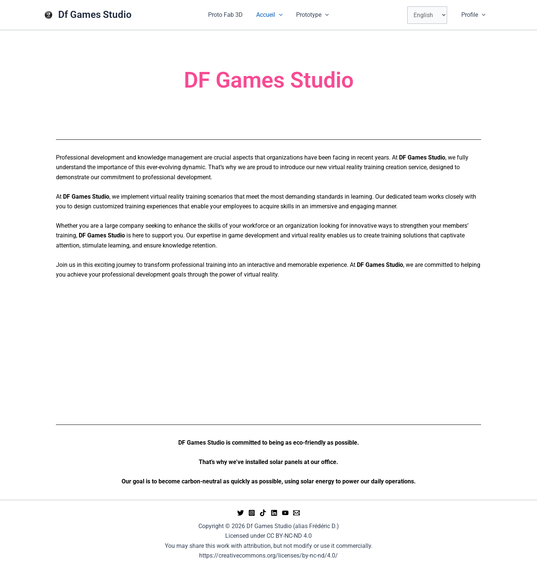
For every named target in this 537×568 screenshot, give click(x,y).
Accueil (269, 15)
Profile (474, 15)
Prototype (311, 15)
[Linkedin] (274, 512)
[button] (279, 15)
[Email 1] (296, 512)
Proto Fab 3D (227, 14)
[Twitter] (240, 512)
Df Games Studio (95, 14)
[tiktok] (263, 512)
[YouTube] (285, 512)
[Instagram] (251, 512)
